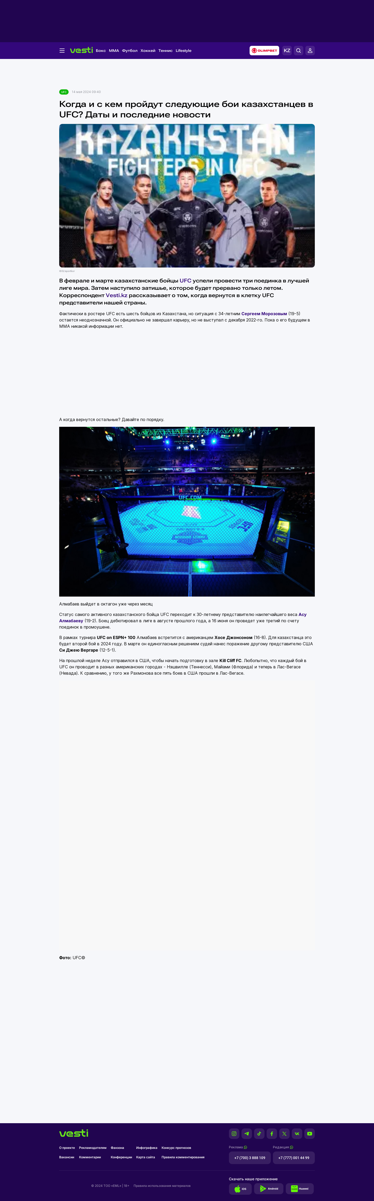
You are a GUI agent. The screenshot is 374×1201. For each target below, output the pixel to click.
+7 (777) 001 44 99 (293, 1158)
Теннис (165, 50)
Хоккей (148, 50)
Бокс (101, 50)
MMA (114, 50)
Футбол (130, 50)
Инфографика (146, 1148)
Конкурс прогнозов (176, 1148)
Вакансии (66, 1157)
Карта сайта (145, 1157)
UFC (64, 92)
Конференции (121, 1157)
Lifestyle (183, 50)
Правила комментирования (183, 1157)
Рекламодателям (93, 1148)
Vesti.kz (117, 295)
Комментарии (90, 1157)
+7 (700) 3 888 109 (249, 1158)
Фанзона (117, 1148)
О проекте (67, 1148)
